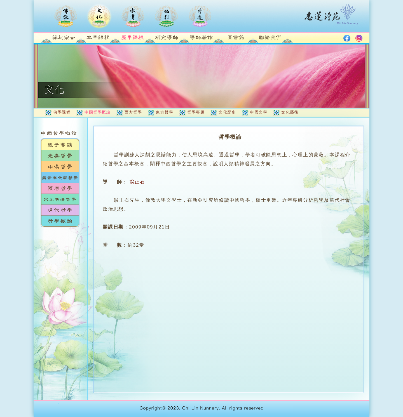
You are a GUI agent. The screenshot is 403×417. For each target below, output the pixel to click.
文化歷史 (227, 112)
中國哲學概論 (98, 112)
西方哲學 (133, 112)
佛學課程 (62, 112)
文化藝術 (290, 112)
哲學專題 (196, 112)
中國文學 (258, 112)
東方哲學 (164, 112)
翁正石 (137, 182)
